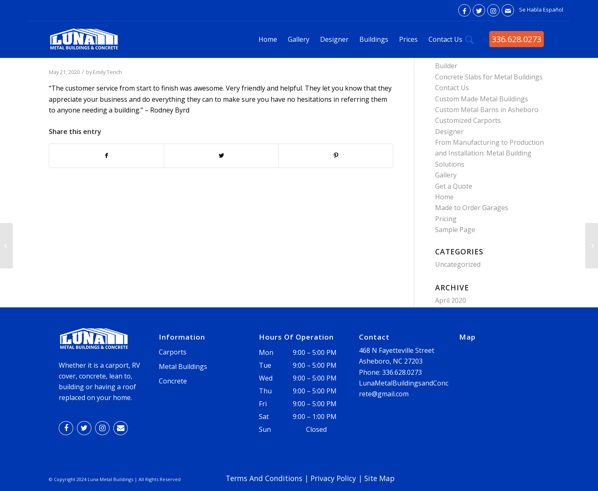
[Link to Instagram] (493, 10)
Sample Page (455, 229)
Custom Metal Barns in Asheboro (486, 109)
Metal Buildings (183, 366)
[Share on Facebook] (106, 155)
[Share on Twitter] (221, 155)
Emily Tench (107, 72)
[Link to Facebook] (464, 10)
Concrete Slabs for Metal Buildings (489, 76)
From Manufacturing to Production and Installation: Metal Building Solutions (489, 153)
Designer (449, 131)
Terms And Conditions (264, 478)
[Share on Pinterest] (336, 155)
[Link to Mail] (508, 10)
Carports (173, 352)
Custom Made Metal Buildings (481, 98)
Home (444, 196)
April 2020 (450, 300)
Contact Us (452, 87)
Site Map (379, 478)
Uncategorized (458, 264)
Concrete (173, 381)
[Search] (469, 39)
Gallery (446, 175)
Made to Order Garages (471, 207)
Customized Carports (468, 120)
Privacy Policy (333, 478)
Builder (446, 65)
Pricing (446, 218)
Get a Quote (453, 186)
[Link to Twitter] (479, 10)
